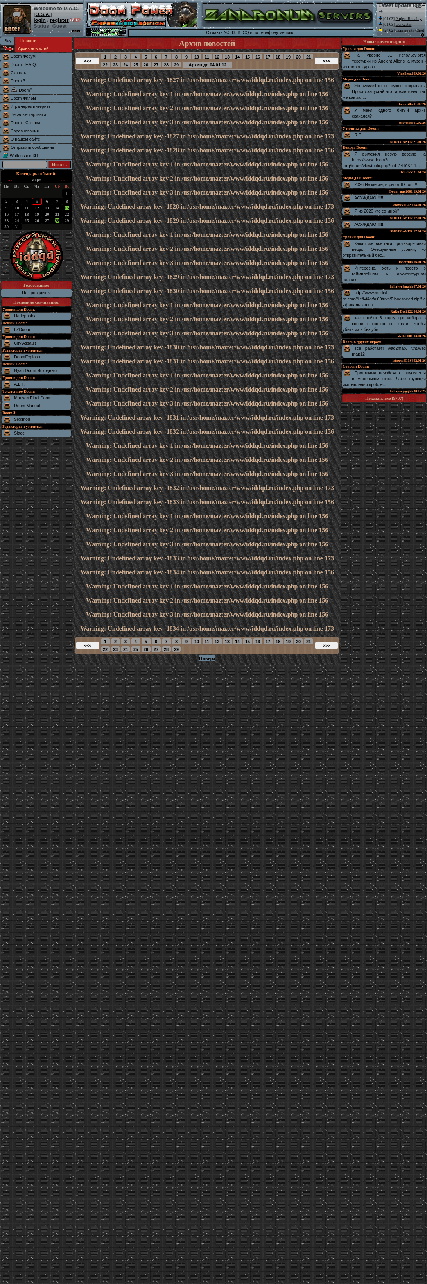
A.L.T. (19, 384)
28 (57, 220)
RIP (357, 134)
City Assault (25, 343)
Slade (19, 433)
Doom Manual (27, 405)
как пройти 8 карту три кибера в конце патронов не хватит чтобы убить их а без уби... (384, 323)
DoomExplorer (27, 356)
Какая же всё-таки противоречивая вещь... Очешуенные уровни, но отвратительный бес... (384, 249)
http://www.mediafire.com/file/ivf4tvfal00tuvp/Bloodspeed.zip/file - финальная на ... (384, 298)
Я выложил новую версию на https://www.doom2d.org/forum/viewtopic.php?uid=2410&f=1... (384, 160)
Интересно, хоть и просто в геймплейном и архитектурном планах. (384, 274)
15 (67, 208)
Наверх (207, 658)
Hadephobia (25, 315)
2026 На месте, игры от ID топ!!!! (385, 184)
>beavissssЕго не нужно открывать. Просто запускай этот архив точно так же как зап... (384, 91)
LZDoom (22, 329)
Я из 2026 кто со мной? (376, 211)
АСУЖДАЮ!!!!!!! (369, 197)
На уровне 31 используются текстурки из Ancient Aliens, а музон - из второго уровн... (384, 61)
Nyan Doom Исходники (36, 370)
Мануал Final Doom (33, 397)
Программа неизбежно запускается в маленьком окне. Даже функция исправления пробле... (384, 378)
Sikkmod (22, 419)
